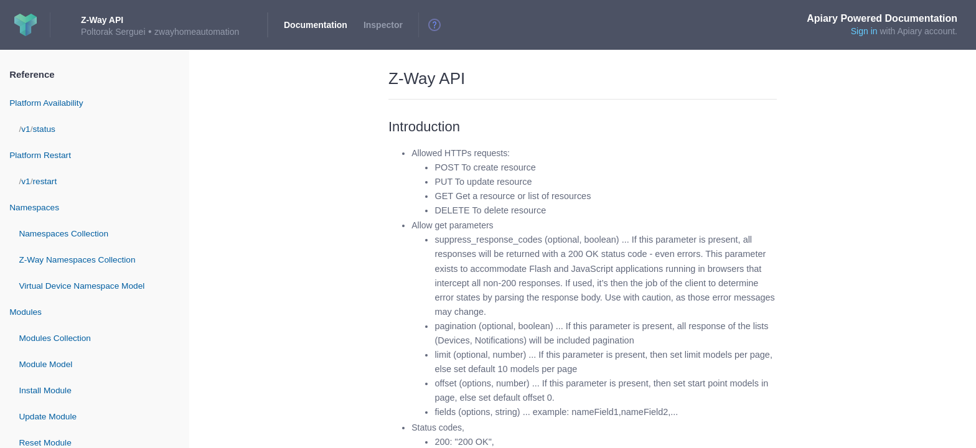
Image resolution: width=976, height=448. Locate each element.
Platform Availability (46, 103)
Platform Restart (40, 155)
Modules (25, 312)
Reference (31, 74)
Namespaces (34, 207)
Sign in (864, 31)
